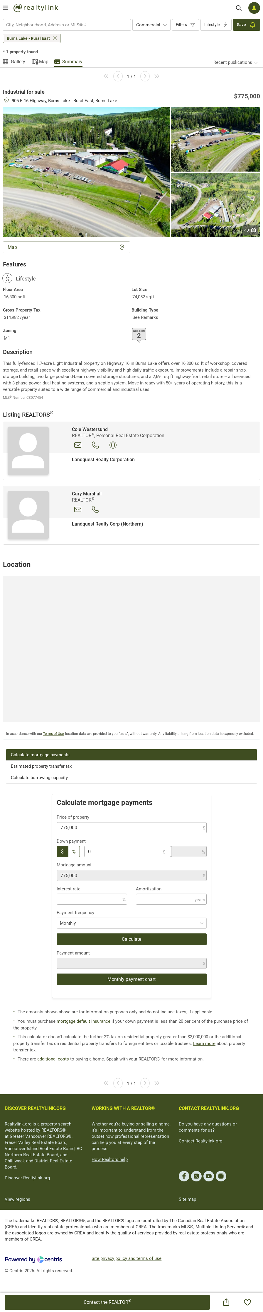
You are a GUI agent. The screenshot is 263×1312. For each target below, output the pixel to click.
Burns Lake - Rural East (28, 38)
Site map (187, 1199)
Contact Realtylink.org (200, 1141)
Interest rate (68, 889)
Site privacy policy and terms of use (126, 1258)
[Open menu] (5, 8)
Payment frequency (75, 912)
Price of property (73, 817)
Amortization (148, 889)
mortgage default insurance (83, 1021)
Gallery (18, 61)
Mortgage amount (74, 865)
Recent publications (232, 62)
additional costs (53, 1059)
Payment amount (73, 953)
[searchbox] (63, 25)
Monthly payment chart (131, 979)
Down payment (71, 841)
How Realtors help (110, 1159)
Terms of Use (53, 734)
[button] (86, 172)
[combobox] (67, 25)
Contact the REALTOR (107, 1302)
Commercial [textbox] (148, 25)
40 (250, 230)
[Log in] (254, 8)
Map (43, 61)
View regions (17, 1199)
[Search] (239, 8)
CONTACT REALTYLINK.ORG (209, 1108)
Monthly (68, 923)
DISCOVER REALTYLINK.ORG (35, 1108)
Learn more (204, 1043)
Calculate (131, 939)
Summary (72, 61)
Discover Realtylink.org (27, 1178)
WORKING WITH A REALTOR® (123, 1108)
